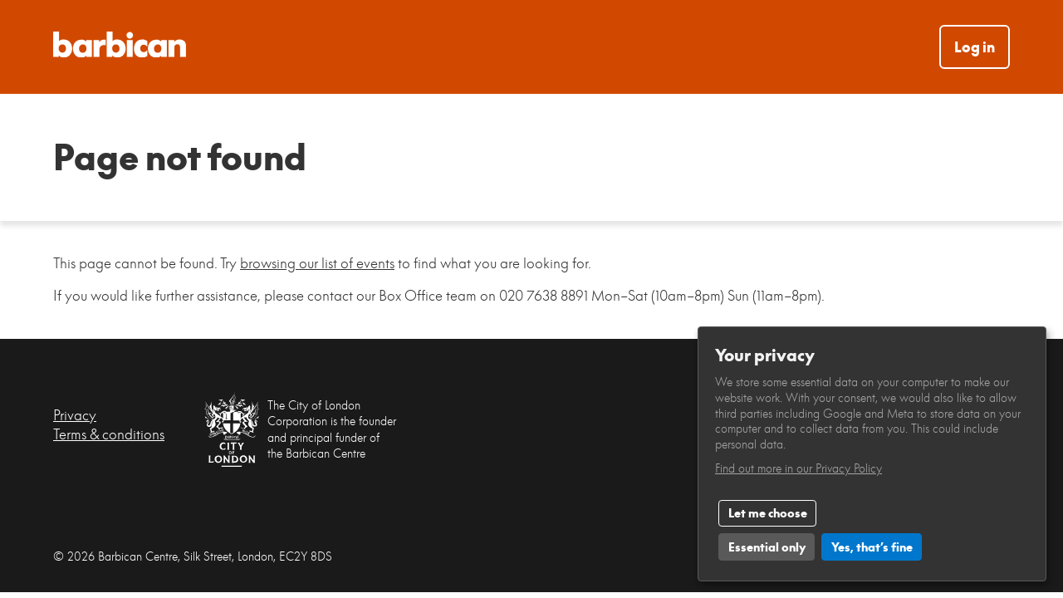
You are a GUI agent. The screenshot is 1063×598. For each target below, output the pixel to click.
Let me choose (767, 513)
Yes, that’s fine (872, 547)
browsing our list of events (317, 263)
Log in (974, 47)
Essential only (767, 547)
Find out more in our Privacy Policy (798, 468)
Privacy (74, 415)
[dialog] (872, 454)
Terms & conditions (108, 434)
